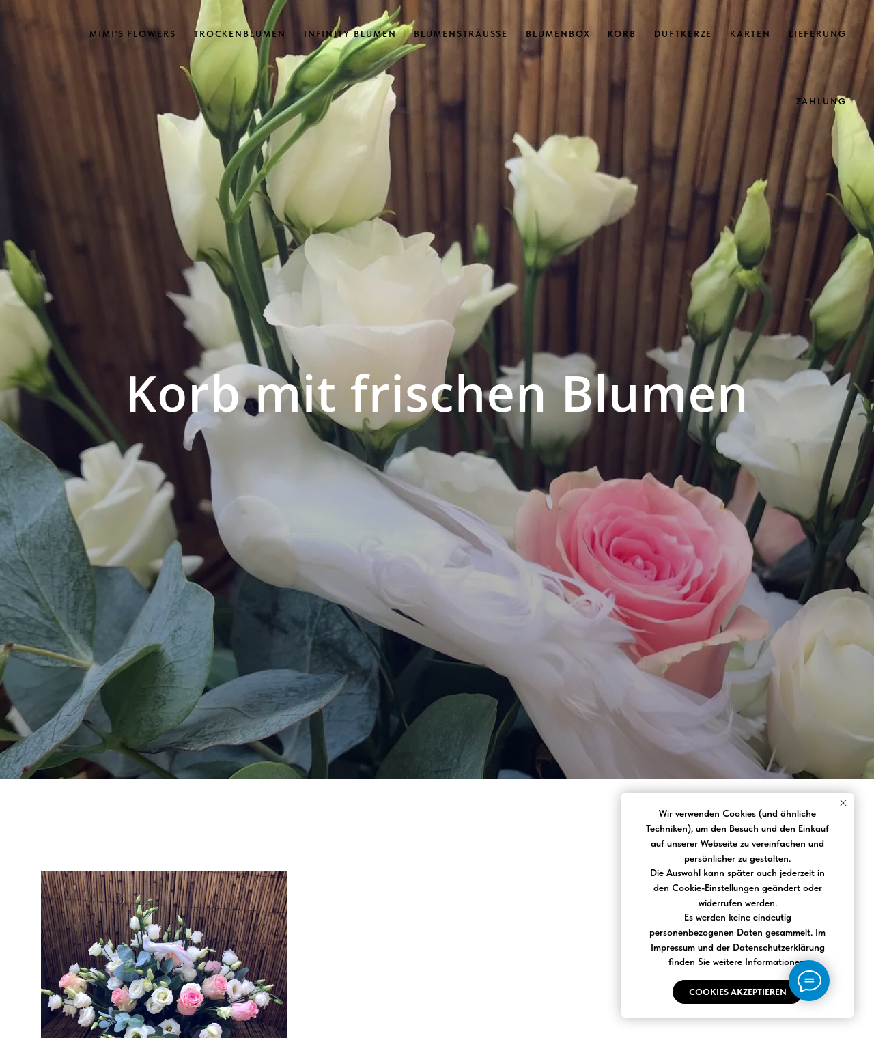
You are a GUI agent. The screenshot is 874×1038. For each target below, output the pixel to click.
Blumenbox (558, 34)
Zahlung (821, 101)
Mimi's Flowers (132, 34)
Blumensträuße (461, 34)
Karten (750, 34)
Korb (622, 34)
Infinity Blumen (350, 34)
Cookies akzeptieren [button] (738, 992)
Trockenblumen (240, 34)
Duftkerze (683, 34)
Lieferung (818, 34)
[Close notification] (843, 803)
